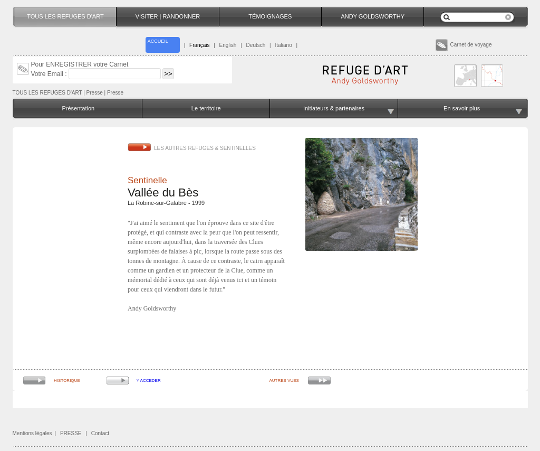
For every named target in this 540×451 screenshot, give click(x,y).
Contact (100, 433)
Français (199, 45)
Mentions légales (32, 433)
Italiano (283, 45)
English (228, 45)
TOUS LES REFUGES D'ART (47, 93)
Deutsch (256, 45)
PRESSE (71, 433)
